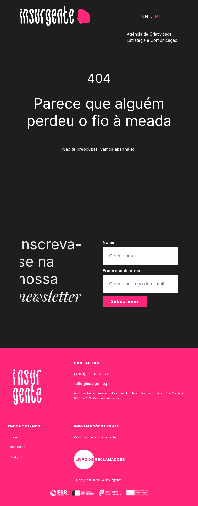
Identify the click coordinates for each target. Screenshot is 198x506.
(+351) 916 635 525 (91, 374)
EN (145, 16)
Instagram (17, 457)
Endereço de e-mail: (123, 270)
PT (158, 16)
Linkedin (15, 437)
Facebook (17, 447)
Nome (108, 242)
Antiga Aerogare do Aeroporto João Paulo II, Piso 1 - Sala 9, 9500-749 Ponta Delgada (129, 395)
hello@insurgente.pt (92, 384)
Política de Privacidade (95, 437)
